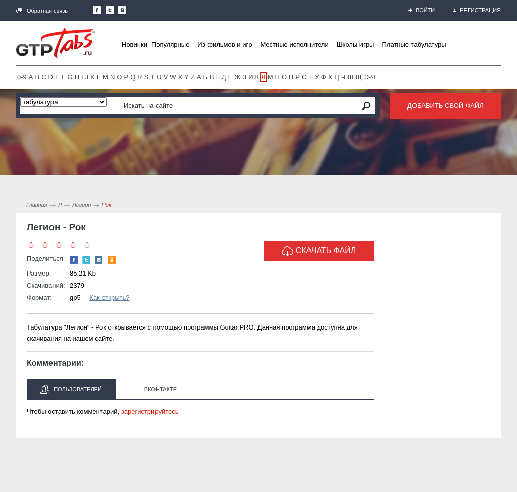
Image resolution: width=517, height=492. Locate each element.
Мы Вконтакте (122, 10)
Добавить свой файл (445, 106)
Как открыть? (109, 297)
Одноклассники (112, 260)
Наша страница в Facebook (97, 10)
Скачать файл (319, 251)
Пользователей (71, 389)
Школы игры (355, 44)
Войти (421, 10)
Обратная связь (42, 11)
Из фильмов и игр (224, 44)
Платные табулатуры (414, 44)
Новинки (134, 44)
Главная (36, 205)
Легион (81, 205)
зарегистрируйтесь (150, 411)
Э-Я (370, 77)
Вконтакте (160, 389)
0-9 (22, 77)
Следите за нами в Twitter (110, 10)
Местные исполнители (294, 44)
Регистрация (477, 10)
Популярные (170, 44)
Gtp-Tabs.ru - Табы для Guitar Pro (55, 43)
